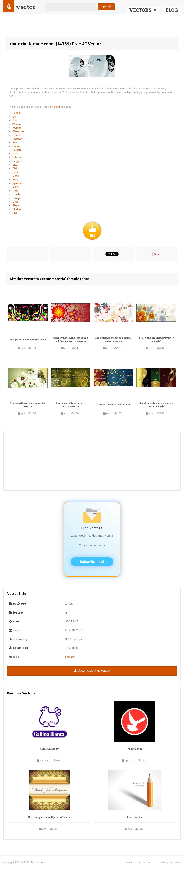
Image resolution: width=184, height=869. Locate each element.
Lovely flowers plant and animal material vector (113, 340)
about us (130, 862)
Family (16, 194)
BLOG (171, 10)
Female (16, 135)
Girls (15, 172)
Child (15, 168)
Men (14, 153)
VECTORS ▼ (143, 10)
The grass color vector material (28, 339)
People (56, 106)
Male (15, 186)
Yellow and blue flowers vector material (156, 340)
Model (15, 175)
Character (18, 131)
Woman (17, 124)
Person (16, 149)
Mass (15, 201)
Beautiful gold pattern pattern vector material (156, 405)
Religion (17, 161)
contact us (145, 862)
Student (17, 209)
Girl (14, 116)
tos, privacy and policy (168, 862)
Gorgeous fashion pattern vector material (70, 405)
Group (16, 198)
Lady (15, 190)
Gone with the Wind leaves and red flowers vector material (70, 340)
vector (25, 6)
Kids (14, 212)
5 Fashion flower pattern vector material (27, 405)
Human (16, 146)
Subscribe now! (92, 561)
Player (16, 205)
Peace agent (135, 748)
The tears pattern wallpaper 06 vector (49, 817)
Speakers (18, 183)
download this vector (92, 671)
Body (15, 179)
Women (17, 127)
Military (16, 157)
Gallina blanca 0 (49, 748)
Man (14, 120)
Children (17, 138)
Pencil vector (134, 817)
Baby (15, 164)
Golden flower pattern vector (113, 404)
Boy (14, 142)
